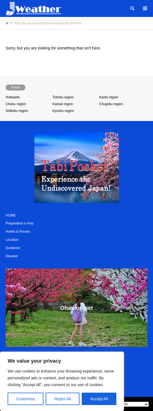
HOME (11, 215)
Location (12, 240)
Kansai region (62, 104)
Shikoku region (17, 111)
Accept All (99, 399)
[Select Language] (132, 404)
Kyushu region (63, 111)
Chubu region (16, 104)
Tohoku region (63, 97)
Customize (25, 399)
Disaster (12, 256)
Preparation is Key (19, 223)
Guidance (13, 248)
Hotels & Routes (18, 231)
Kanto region (108, 97)
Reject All (62, 399)
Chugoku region (111, 104)
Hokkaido (13, 97)
